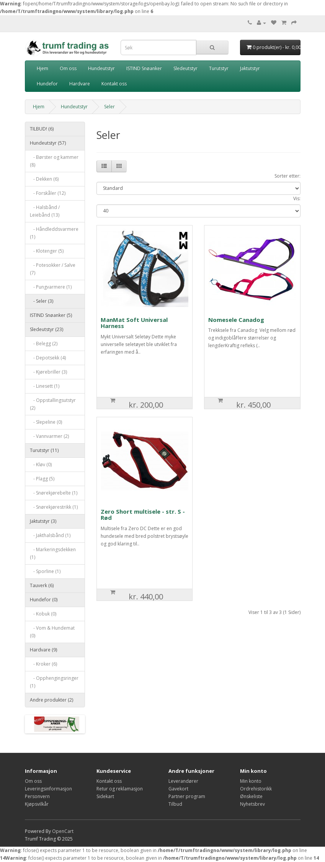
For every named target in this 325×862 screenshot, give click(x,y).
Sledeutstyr (185, 68)
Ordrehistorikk (256, 788)
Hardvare (79, 83)
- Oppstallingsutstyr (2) (53, 404)
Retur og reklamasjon (119, 788)
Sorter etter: (287, 176)
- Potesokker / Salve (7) (52, 269)
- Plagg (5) (42, 478)
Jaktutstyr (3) (43, 521)
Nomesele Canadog (236, 319)
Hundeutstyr (101, 68)
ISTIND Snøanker (144, 68)
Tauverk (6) (42, 585)
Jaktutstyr (250, 68)
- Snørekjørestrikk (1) (54, 507)
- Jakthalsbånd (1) (50, 535)
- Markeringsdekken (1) (53, 553)
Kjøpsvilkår (37, 804)
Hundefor (47, 83)
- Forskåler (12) (47, 193)
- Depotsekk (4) (48, 357)
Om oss (68, 68)
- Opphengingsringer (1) (54, 682)
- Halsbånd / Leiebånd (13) (45, 211)
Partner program (186, 796)
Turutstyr (219, 68)
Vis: (297, 198)
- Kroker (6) (43, 664)
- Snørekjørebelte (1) (53, 493)
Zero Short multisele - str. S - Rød (143, 515)
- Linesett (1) (44, 386)
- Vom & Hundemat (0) (52, 632)
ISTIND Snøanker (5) (51, 315)
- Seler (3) (41, 301)
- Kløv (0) (41, 464)
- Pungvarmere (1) (51, 287)
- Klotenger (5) (47, 251)
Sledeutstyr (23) (46, 329)
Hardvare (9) (43, 649)
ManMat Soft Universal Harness (134, 323)
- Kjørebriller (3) (48, 372)
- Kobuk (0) (43, 614)
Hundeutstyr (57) (48, 143)
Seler (109, 106)
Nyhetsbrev (252, 804)
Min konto (250, 781)
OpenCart (62, 831)
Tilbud (175, 804)
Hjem (42, 68)
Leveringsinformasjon (48, 788)
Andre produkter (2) (51, 700)
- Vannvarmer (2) (49, 436)
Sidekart (105, 796)
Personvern (37, 796)
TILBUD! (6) (42, 129)
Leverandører (183, 781)
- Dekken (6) (44, 179)
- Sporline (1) (45, 571)
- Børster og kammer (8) (54, 161)
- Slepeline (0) (46, 422)
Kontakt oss (114, 83)
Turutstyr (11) (44, 450)
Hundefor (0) (43, 599)
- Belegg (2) (43, 343)
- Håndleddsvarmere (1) (54, 233)
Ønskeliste (251, 796)
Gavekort (178, 788)
